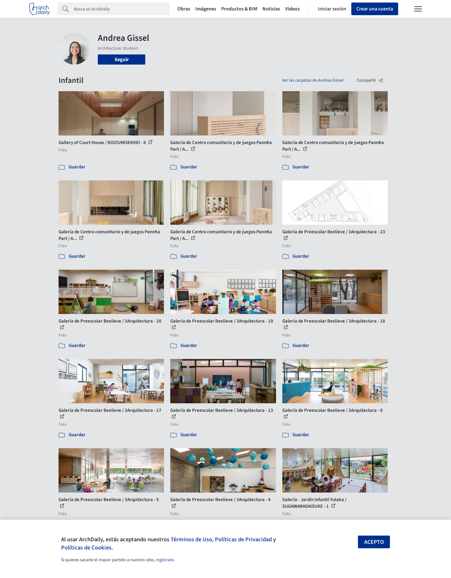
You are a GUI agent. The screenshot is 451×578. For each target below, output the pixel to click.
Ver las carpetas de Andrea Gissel (313, 80)
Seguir (122, 59)
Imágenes (205, 8)
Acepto (374, 542)
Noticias (271, 8)
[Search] (122, 9)
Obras (183, 8)
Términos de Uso (191, 539)
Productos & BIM (239, 8)
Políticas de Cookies (86, 547)
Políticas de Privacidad (243, 539)
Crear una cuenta (374, 8)
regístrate (165, 560)
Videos (292, 8)
